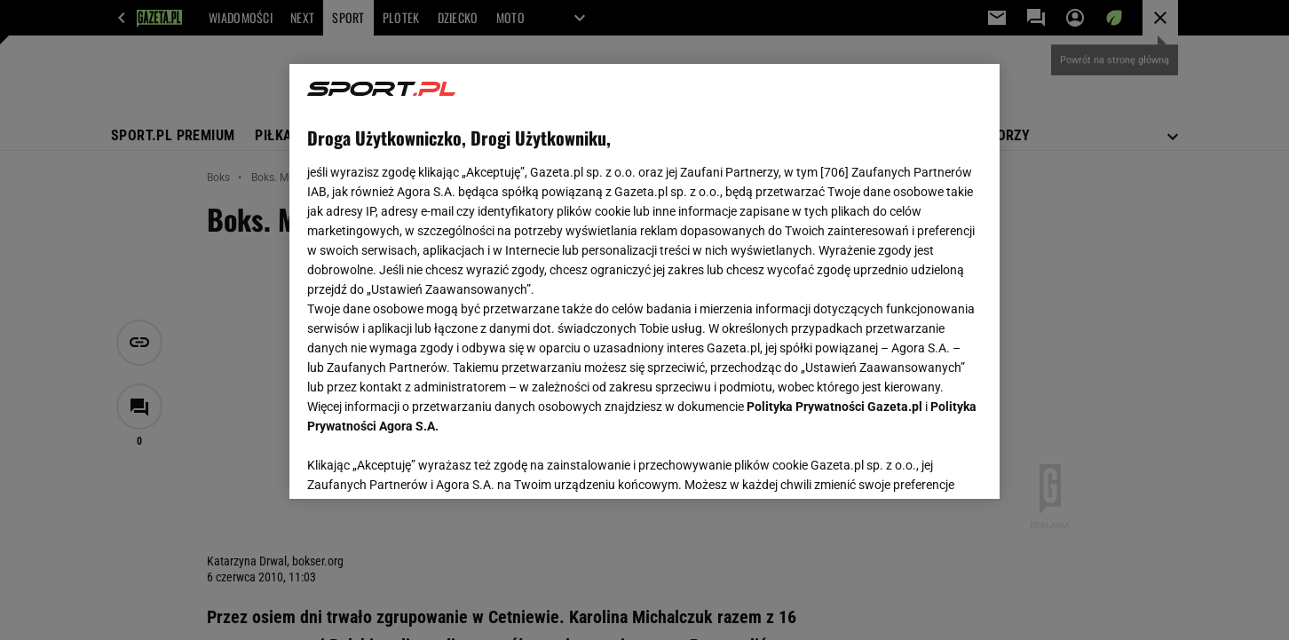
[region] (644, 281)
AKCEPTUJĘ (922, 464)
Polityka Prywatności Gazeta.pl (834, 406)
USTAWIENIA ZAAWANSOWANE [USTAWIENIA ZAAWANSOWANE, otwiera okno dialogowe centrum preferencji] (423, 463)
